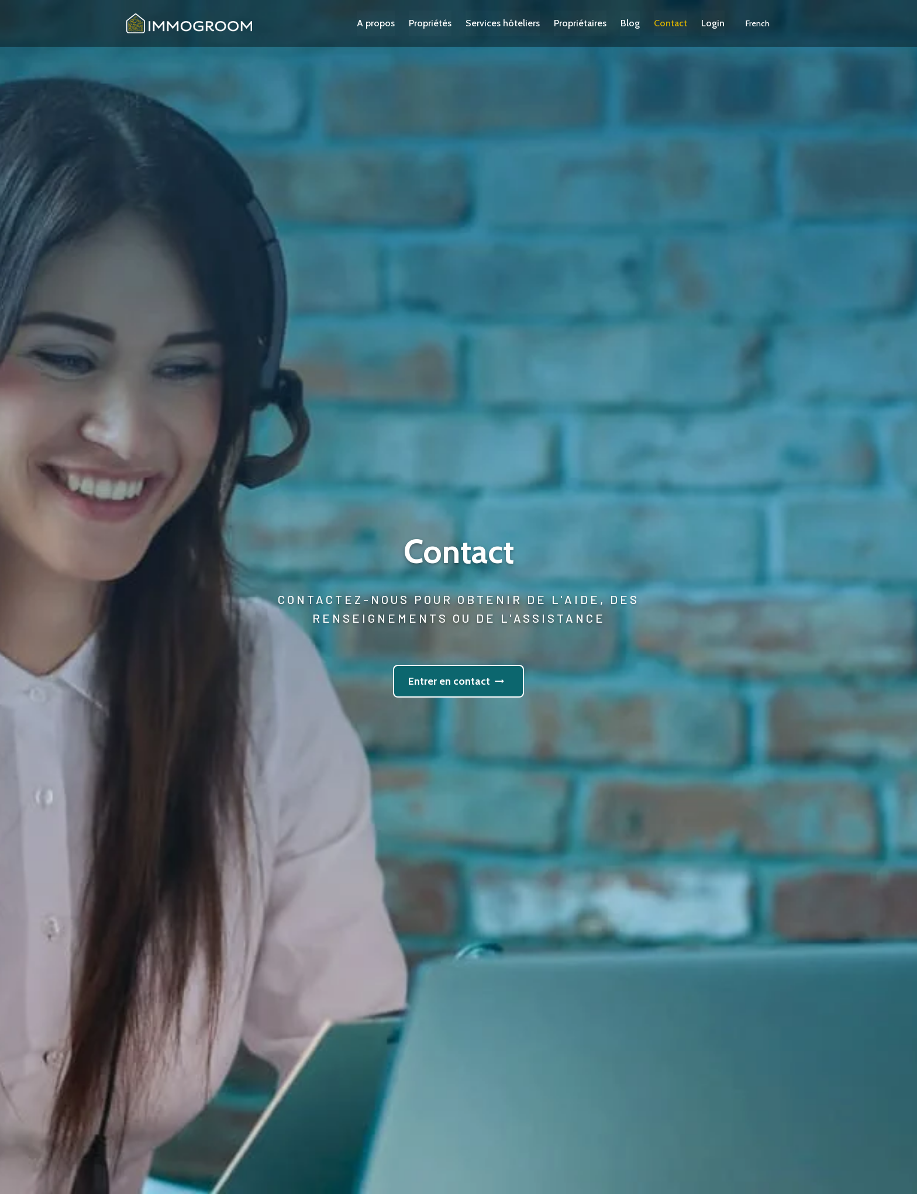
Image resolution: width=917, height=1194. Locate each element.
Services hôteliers (517, 23)
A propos (390, 23)
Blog (644, 23)
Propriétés (444, 23)
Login (727, 23)
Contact (684, 23)
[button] (772, 23)
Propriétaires (594, 23)
